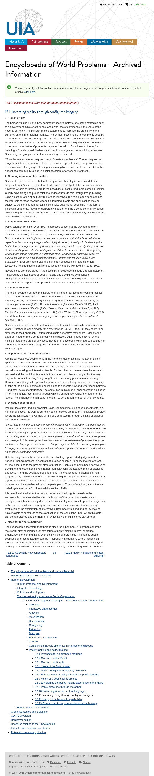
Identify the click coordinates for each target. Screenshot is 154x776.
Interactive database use (43, 608)
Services (61, 41)
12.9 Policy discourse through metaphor (58, 686)
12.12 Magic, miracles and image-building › (84, 554)
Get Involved (124, 41)
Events (78, 41)
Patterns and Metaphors (31, 592)
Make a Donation (59, 766)
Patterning (35, 629)
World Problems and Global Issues (31, 575)
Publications (39, 41)
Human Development (23, 579)
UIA (20, 20)
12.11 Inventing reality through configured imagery (64, 695)
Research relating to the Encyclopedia (33, 723)
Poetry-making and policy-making (48, 649)
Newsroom (16, 48)
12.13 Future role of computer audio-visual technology (66, 703)
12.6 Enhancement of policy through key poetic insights (67, 674)
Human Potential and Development (37, 583)
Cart (129, 4)
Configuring (36, 625)
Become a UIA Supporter (34, 766)
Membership (99, 41)
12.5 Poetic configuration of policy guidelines (61, 670)
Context (33, 641)
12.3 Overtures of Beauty (49, 662)
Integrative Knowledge (30, 588)
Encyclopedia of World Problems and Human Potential (42, 571)
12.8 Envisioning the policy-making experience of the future (69, 682)
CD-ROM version (21, 715)
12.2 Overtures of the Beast (51, 658)
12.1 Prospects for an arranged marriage (58, 653)
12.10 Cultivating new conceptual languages (60, 691)
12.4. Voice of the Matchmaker (52, 666)
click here (29, 91)
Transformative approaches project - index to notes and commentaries (63, 600)
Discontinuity (36, 621)
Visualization (36, 616)
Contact (117, 4)
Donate (140, 4)
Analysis (34, 612)
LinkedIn (69, 762)
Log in (106, 4)
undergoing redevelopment (60, 102)
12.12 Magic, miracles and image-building (59, 699)
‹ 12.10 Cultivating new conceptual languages (26, 554)
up (54, 552)
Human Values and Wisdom (33, 707)
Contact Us (38, 762)
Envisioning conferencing (43, 637)
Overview (34, 604)
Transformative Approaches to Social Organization (46, 596)
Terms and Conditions (79, 772)
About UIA (16, 41)
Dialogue (34, 633)
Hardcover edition (21, 719)
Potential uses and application (28, 732)
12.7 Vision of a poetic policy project (56, 678)
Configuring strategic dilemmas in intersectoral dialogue (61, 645)
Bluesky (85, 762)
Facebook (53, 762)
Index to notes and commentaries (30, 728)
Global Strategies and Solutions (29, 711)
